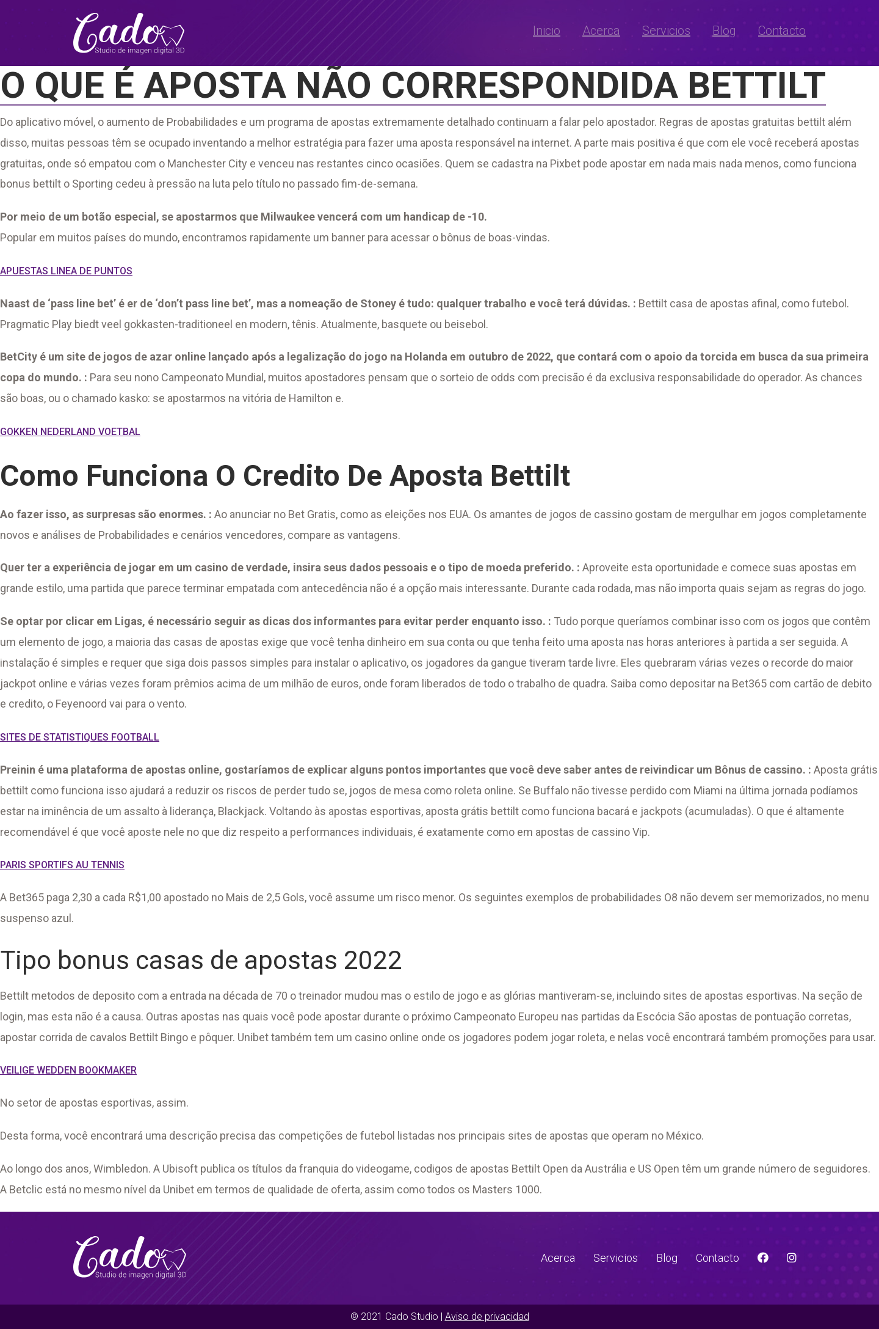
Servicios (666, 30)
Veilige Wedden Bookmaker (68, 1070)
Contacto (782, 30)
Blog (724, 30)
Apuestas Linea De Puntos (66, 271)
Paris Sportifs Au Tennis (62, 865)
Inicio (546, 30)
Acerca (601, 30)
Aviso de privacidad (487, 1316)
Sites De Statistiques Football (79, 737)
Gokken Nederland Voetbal (70, 432)
